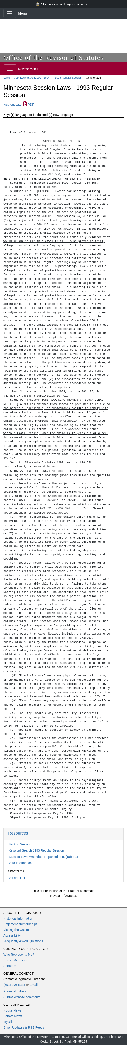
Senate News (12, 1016)
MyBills (8, 1022)
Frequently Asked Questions (23, 941)
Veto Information (20, 863)
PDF (28, 104)
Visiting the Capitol (16, 930)
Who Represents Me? (18, 954)
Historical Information (18, 918)
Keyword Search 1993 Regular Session (36, 850)
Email (34, 985)
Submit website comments (21, 997)
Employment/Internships (20, 924)
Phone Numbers (14, 991)
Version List (17, 878)
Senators (9, 966)
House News (12, 1010)
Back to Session (20, 844)
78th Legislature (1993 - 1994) (32, 77)
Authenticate (13, 104)
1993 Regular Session (68, 77)
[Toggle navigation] (9, 13)
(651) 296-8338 (14, 985)
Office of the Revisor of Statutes (53, 57)
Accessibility (12, 935)
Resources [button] (18, 833)
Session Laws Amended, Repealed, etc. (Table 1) (43, 857)
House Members (15, 960)
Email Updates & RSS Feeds (23, 1027)
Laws (6, 77)
